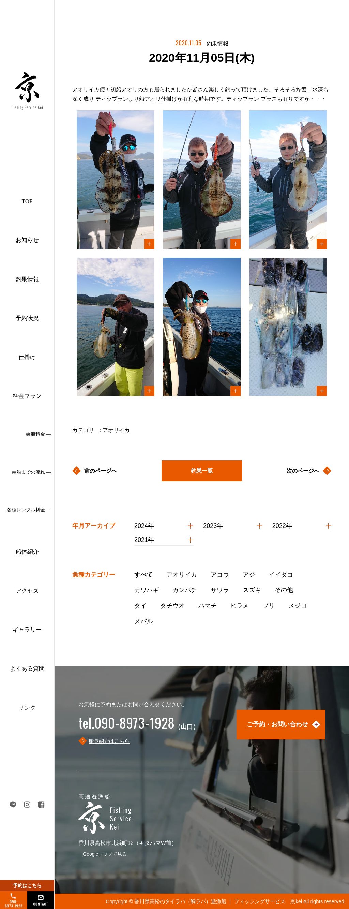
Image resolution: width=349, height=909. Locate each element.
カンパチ (184, 590)
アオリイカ (181, 574)
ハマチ (207, 605)
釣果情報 (27, 279)
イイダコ (281, 574)
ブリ (268, 605)
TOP (27, 201)
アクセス (27, 591)
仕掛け (27, 357)
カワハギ (146, 590)
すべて (143, 574)
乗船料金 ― (38, 434)
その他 (284, 590)
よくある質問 (27, 668)
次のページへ (303, 471)
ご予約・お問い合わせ (277, 724)
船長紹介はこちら (109, 741)
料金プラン (27, 396)
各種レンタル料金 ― (29, 510)
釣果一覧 (202, 471)
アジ (249, 574)
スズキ (252, 590)
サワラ (220, 590)
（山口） (138, 726)
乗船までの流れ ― (31, 472)
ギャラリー (27, 629)
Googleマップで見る (105, 854)
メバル (143, 621)
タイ (140, 605)
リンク (27, 708)
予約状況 (27, 318)
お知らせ (27, 240)
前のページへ (100, 471)
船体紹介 (27, 552)
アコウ (220, 574)
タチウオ (172, 605)
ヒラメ (239, 605)
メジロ (297, 605)
